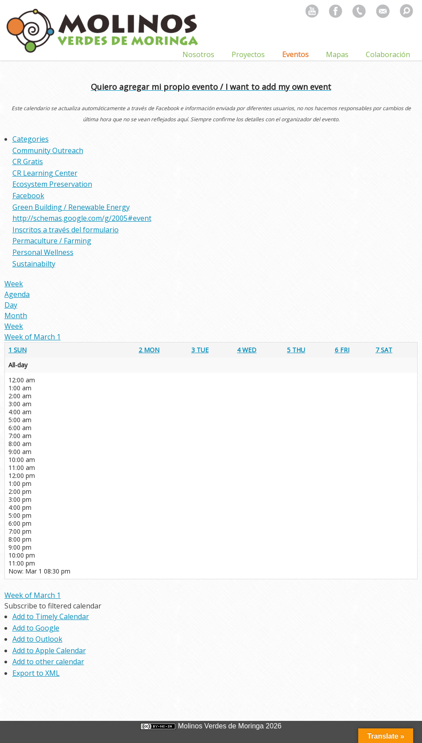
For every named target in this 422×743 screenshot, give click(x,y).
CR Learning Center (44, 173)
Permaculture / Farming (51, 241)
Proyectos (248, 54)
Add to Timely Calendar (50, 616)
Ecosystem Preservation (52, 184)
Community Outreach (47, 150)
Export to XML (36, 673)
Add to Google (35, 628)
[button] (52, 606)
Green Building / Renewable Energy (71, 207)
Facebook (28, 195)
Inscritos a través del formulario (65, 230)
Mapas (337, 54)
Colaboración (388, 54)
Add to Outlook (37, 639)
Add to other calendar (48, 661)
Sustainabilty (33, 264)
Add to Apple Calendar (49, 650)
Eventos (295, 54)
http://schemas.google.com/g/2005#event (81, 218)
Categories (30, 139)
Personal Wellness (43, 252)
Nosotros (198, 54)
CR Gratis (27, 161)
